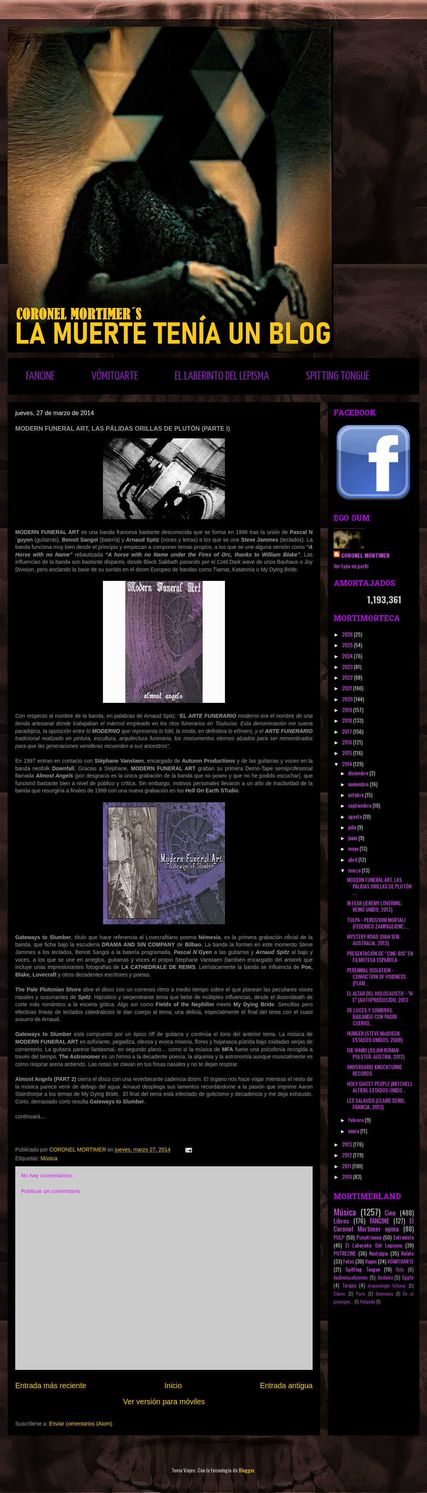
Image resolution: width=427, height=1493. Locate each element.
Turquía (349, 1285)
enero (354, 1131)
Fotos (348, 1261)
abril (353, 859)
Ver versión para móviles (164, 1401)
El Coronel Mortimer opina (374, 1224)
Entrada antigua (286, 1385)
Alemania (384, 1294)
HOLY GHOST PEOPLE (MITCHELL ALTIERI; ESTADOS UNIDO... (380, 1086)
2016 (347, 742)
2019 (347, 710)
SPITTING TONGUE (337, 376)
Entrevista (403, 1237)
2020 (348, 699)
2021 (347, 688)
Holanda (367, 1302)
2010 (347, 1176)
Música (48, 1158)
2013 (347, 1144)
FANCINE (40, 376)
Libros (341, 1220)
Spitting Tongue (362, 1269)
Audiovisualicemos (351, 1277)
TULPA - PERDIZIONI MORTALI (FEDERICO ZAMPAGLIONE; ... (378, 923)
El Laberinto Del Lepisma (373, 1245)
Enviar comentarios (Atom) (80, 1424)
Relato (407, 1253)
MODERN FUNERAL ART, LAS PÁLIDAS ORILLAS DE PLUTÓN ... (379, 886)
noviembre (359, 784)
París (360, 1294)
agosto (355, 816)
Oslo (400, 1269)
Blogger (246, 1470)
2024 (348, 656)
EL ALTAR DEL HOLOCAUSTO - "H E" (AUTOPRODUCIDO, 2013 (380, 996)
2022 (348, 677)
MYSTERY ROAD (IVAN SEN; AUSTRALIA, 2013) (373, 939)
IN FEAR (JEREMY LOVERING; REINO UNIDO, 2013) (374, 906)
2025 (348, 645)
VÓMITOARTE (115, 376)
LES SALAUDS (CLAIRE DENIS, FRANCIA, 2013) (376, 1103)
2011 (347, 1166)
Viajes (371, 1261)
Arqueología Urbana (387, 1286)
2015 (347, 753)
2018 (347, 720)
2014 (347, 764)
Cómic (339, 1294)
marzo (355, 870)
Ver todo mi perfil (351, 566)
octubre (356, 795)
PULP (339, 1237)
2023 (348, 666)
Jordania (385, 1277)
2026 (348, 634)
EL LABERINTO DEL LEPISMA (222, 376)
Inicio (173, 1385)
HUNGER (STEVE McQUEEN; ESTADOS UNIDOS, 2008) (375, 1036)
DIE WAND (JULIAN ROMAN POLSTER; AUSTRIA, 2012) (376, 1053)
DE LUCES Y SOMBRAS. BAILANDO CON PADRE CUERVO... (372, 1016)
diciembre (358, 773)
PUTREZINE (345, 1253)
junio (353, 838)
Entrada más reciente (50, 1385)
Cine (390, 1212)
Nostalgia (378, 1253)
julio (352, 827)
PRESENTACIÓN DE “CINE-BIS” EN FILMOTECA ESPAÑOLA (380, 956)
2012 (347, 1155)
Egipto (408, 1277)
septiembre (360, 805)
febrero (356, 1120)
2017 (347, 731)
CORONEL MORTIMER (365, 555)
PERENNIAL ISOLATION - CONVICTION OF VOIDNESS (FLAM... (376, 976)
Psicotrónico (368, 1237)
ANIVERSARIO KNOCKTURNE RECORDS (374, 1070)
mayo (354, 848)
